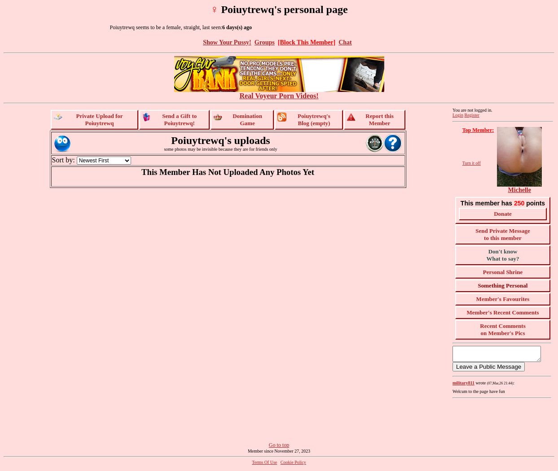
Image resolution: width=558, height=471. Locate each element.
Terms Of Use (264, 464)
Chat (345, 42)
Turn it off (471, 163)
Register (471, 115)
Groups (265, 42)
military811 (464, 385)
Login (458, 115)
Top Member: (478, 130)
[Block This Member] (306, 42)
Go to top (279, 448)
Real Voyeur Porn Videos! (279, 93)
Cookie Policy (293, 464)
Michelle (519, 190)
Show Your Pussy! (227, 42)
